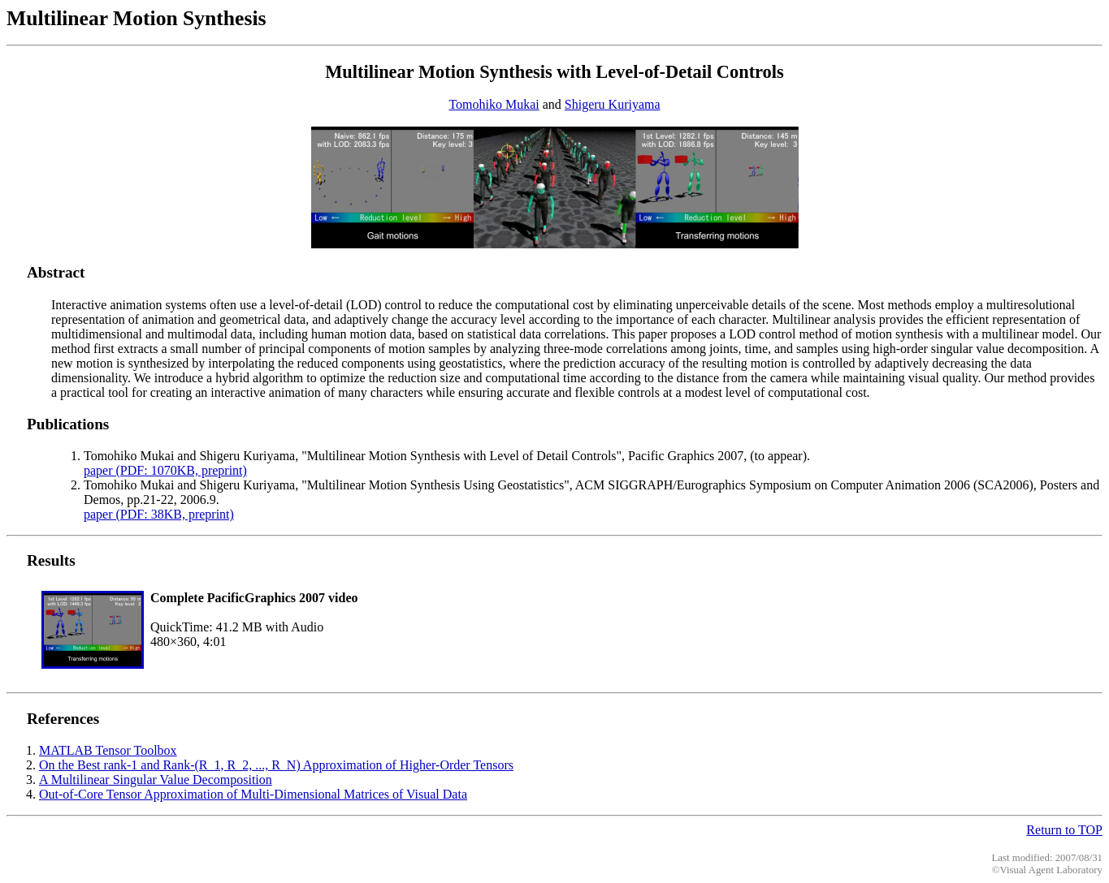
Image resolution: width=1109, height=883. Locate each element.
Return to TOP (1064, 830)
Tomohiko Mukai (493, 104)
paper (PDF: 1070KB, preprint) (165, 470)
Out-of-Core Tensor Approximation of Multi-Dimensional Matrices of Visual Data (253, 794)
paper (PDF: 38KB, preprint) (159, 514)
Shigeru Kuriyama (613, 104)
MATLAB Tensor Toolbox (108, 750)
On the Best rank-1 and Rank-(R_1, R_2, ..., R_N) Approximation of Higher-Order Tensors (276, 765)
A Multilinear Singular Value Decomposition (155, 779)
